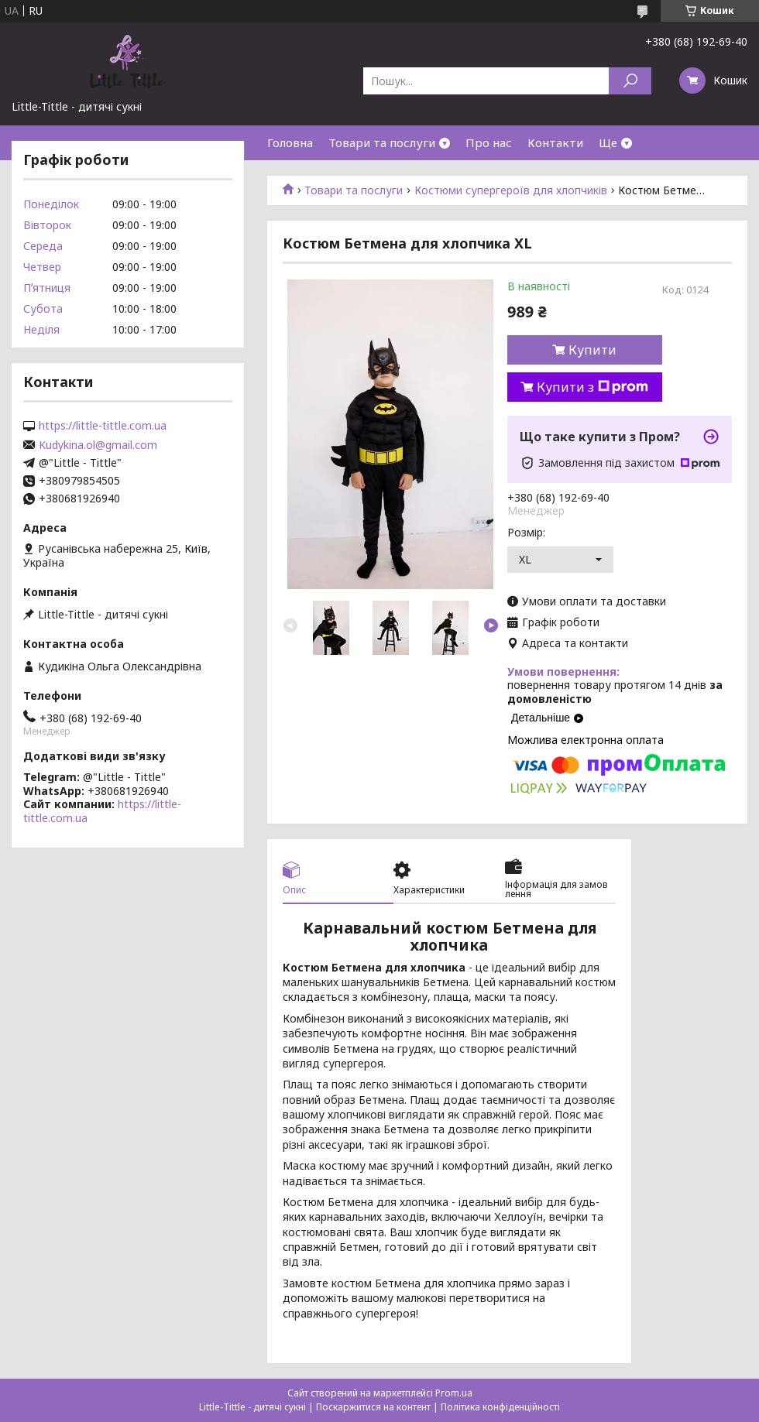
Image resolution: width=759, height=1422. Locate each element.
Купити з (592, 387)
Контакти (555, 142)
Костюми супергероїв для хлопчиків (510, 190)
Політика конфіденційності (500, 1406)
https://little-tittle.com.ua (103, 426)
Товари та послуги (381, 142)
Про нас (488, 142)
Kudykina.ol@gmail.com (98, 445)
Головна (290, 142)
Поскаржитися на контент (373, 1406)
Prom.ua (453, 1393)
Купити (592, 349)
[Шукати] (630, 80)
